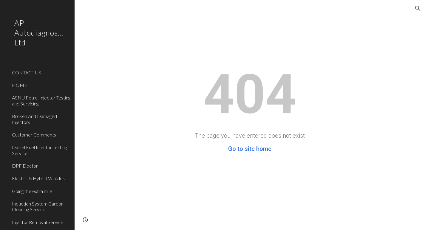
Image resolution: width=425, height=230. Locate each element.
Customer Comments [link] (34, 134)
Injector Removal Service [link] (37, 222)
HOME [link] (19, 85)
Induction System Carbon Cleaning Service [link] (38, 206)
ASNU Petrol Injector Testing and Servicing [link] (41, 100)
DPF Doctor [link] (25, 165)
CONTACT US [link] (26, 72)
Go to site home (249, 148)
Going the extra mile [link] (32, 191)
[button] (418, 8)
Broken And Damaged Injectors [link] (34, 119)
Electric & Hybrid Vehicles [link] (38, 178)
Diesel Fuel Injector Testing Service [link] (39, 150)
